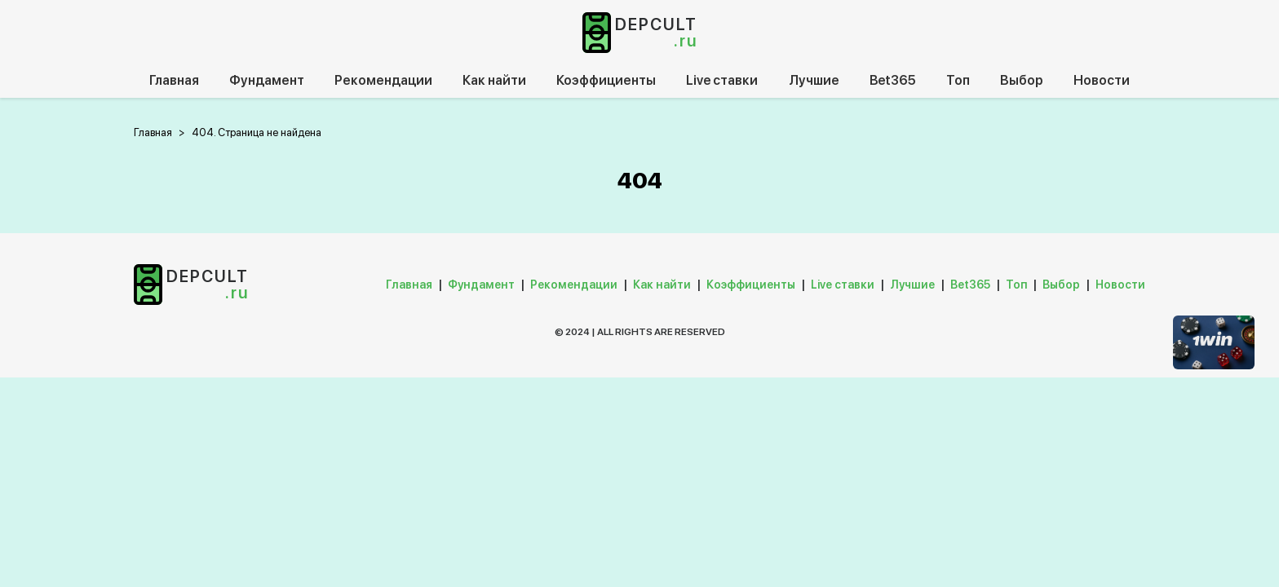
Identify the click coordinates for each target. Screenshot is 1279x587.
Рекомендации (383, 80)
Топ (958, 80)
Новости (1101, 80)
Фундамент (266, 80)
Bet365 (893, 80)
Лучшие (814, 80)
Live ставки (722, 80)
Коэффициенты (606, 80)
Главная (174, 80)
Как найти (494, 80)
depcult (656, 33)
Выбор (1021, 80)
